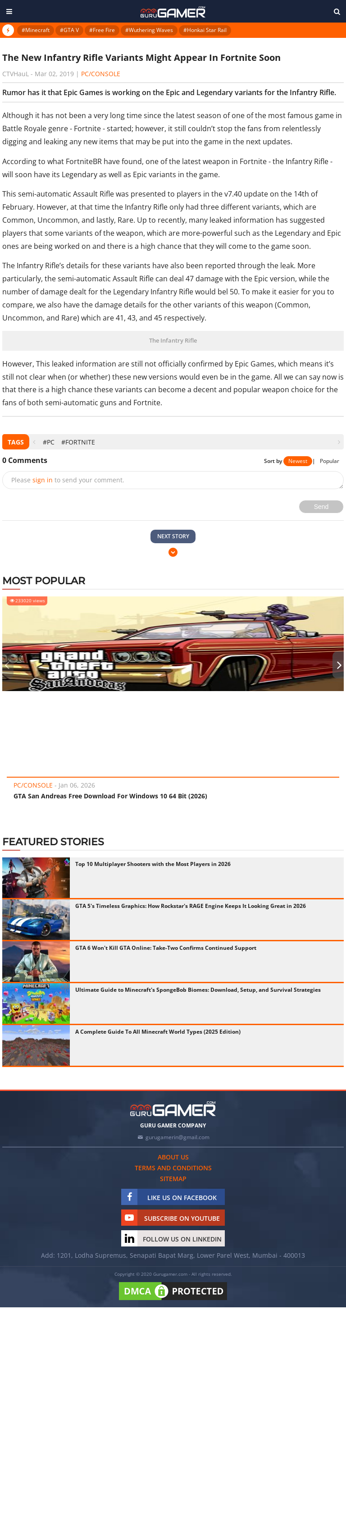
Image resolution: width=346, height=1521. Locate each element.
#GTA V (69, 30)
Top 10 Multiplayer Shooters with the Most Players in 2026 (153, 864)
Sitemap (173, 1178)
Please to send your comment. (67, 480)
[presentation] (34, 442)
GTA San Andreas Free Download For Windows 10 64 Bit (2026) (110, 796)
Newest (297, 461)
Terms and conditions (173, 1168)
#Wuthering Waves (149, 30)
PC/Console (100, 73)
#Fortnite (78, 442)
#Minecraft (36, 30)
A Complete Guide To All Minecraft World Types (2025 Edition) (158, 1031)
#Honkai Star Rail (205, 30)
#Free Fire (102, 30)
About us (173, 1157)
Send (321, 506)
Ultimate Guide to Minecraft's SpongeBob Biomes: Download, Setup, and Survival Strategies (198, 990)
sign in (42, 480)
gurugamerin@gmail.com (177, 1137)
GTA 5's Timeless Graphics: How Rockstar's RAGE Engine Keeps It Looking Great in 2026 (190, 906)
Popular (329, 461)
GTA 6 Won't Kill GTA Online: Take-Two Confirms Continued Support (165, 948)
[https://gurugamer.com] (173, 1108)
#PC (49, 442)
